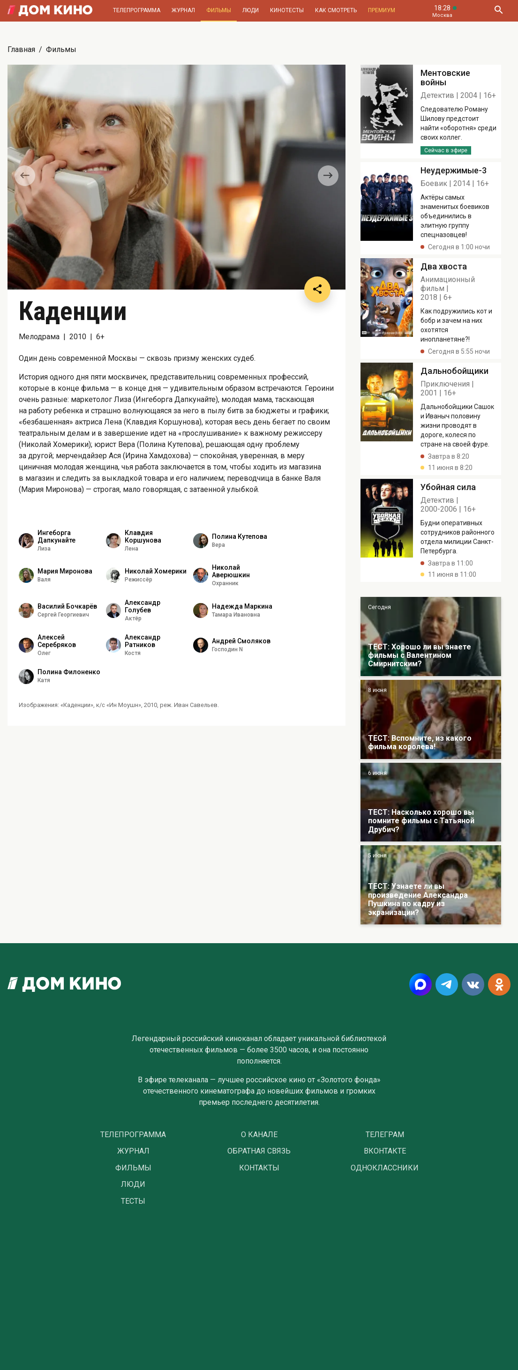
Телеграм (385, 1135)
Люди (250, 10)
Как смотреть (336, 10)
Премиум (381, 10)
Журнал (183, 10)
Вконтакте (385, 1151)
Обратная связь (259, 1151)
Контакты (259, 1168)
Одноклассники (385, 1168)
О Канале (259, 1135)
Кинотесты (287, 10)
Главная (21, 49)
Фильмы (218, 10)
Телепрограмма (136, 10)
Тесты (133, 1201)
